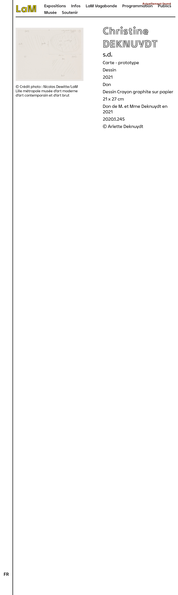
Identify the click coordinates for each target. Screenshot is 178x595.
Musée (50, 12)
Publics (164, 6)
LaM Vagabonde (101, 6)
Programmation (137, 6)
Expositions (55, 6)
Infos (75, 6)
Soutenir (70, 12)
